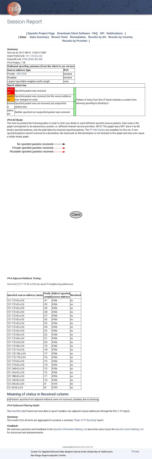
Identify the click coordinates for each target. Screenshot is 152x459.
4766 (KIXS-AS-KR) (32, 59)
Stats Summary (39, 37)
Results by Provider (74, 40)
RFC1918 (21, 73)
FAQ (95, 33)
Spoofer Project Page (41, 33)
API (102, 33)
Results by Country (120, 37)
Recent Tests (59, 37)
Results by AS (97, 37)
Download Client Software (73, 33)
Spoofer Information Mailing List (70, 429)
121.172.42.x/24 (33, 56)
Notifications (115, 33)
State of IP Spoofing (85, 420)
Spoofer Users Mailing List (129, 429)
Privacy (135, 451)
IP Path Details (97, 129)
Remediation (78, 37)
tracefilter (16, 411)
